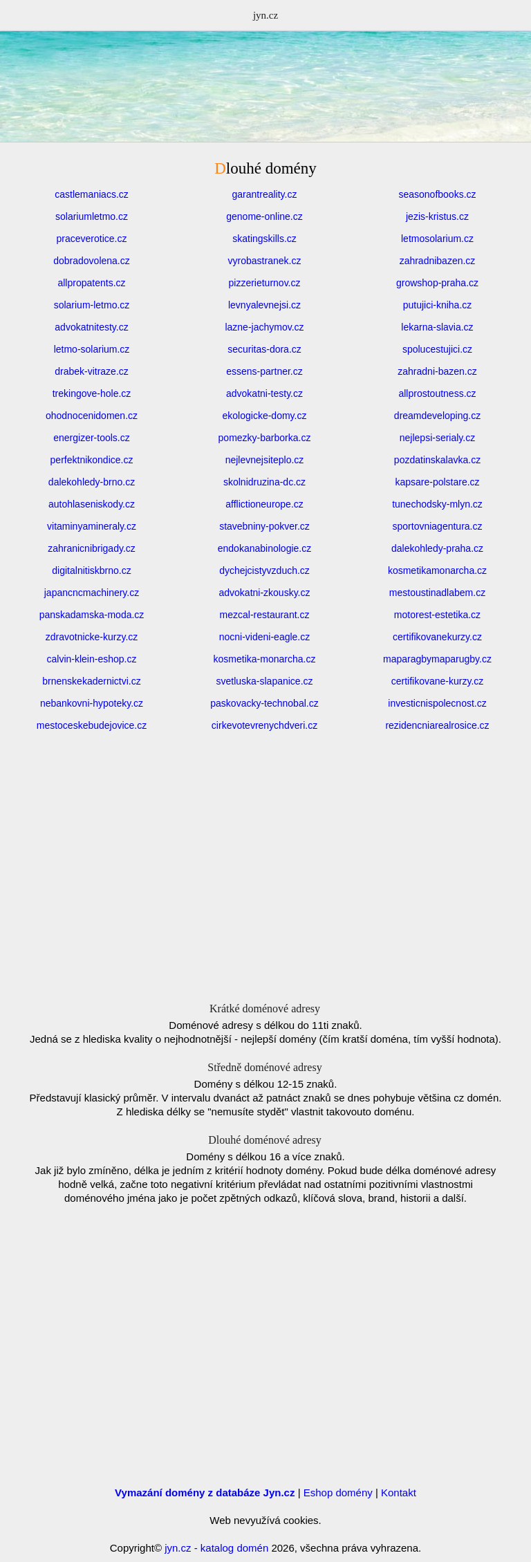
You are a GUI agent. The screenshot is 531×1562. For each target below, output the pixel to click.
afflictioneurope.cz (264, 504)
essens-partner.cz (264, 371)
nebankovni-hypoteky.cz (91, 703)
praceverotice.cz (92, 238)
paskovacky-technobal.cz (264, 703)
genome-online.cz (264, 216)
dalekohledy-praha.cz (437, 548)
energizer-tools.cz (91, 437)
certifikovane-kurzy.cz (437, 681)
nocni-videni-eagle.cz (264, 636)
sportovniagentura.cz (438, 526)
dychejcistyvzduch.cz (264, 570)
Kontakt (398, 1492)
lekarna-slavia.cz (437, 327)
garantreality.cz (264, 194)
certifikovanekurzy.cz (437, 636)
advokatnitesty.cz (91, 327)
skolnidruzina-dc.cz (264, 481)
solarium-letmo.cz (92, 304)
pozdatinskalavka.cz (437, 459)
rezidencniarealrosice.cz (437, 725)
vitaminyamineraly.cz (91, 526)
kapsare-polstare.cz (437, 481)
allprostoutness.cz (437, 393)
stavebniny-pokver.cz (264, 526)
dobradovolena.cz (91, 260)
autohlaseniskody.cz (91, 504)
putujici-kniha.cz (437, 304)
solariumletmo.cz (91, 216)
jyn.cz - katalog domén (216, 1548)
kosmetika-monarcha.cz (265, 658)
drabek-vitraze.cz (92, 371)
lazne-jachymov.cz (264, 327)
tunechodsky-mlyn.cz (437, 504)
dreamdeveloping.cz (437, 415)
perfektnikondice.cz (91, 459)
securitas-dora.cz (264, 349)
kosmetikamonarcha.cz (437, 570)
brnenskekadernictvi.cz (91, 681)
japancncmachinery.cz (91, 592)
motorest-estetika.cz (437, 614)
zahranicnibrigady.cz (92, 548)
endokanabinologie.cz (264, 548)
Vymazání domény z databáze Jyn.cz (205, 1492)
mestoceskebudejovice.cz (92, 725)
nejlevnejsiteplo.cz (264, 459)
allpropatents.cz (91, 282)
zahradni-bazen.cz (437, 371)
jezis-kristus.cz (437, 216)
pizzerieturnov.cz (264, 282)
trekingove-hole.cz (92, 393)
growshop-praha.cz (437, 282)
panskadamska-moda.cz (92, 614)
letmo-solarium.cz (92, 349)
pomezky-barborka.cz (264, 437)
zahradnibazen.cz (438, 260)
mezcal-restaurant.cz (265, 614)
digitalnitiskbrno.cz (91, 570)
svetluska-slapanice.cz (264, 681)
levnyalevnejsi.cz (264, 304)
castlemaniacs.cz (92, 194)
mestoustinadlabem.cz (437, 592)
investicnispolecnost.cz (437, 703)
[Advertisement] (265, 121)
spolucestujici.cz (437, 349)
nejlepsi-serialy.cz (437, 437)
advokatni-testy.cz (264, 393)
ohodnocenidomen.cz (92, 415)
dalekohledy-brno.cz (91, 481)
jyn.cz (265, 15)
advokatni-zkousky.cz (264, 592)
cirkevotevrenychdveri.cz (264, 725)
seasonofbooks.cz (437, 194)
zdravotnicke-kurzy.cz (92, 636)
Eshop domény (338, 1492)
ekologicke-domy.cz (265, 415)
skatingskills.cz (264, 238)
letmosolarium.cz (437, 238)
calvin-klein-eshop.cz (92, 658)
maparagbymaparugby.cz (437, 658)
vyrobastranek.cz (264, 260)
